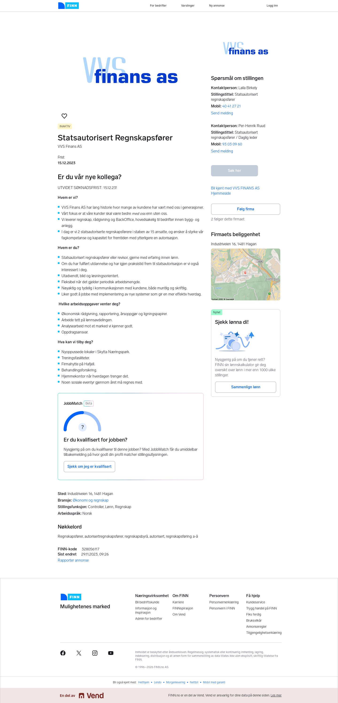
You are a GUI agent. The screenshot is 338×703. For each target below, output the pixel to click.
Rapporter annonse (73, 560)
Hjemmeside (221, 193)
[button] (64, 116)
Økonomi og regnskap (90, 500)
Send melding (222, 113)
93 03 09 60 (232, 144)
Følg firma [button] (245, 209)
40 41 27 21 (231, 106)
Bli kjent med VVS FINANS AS (235, 188)
